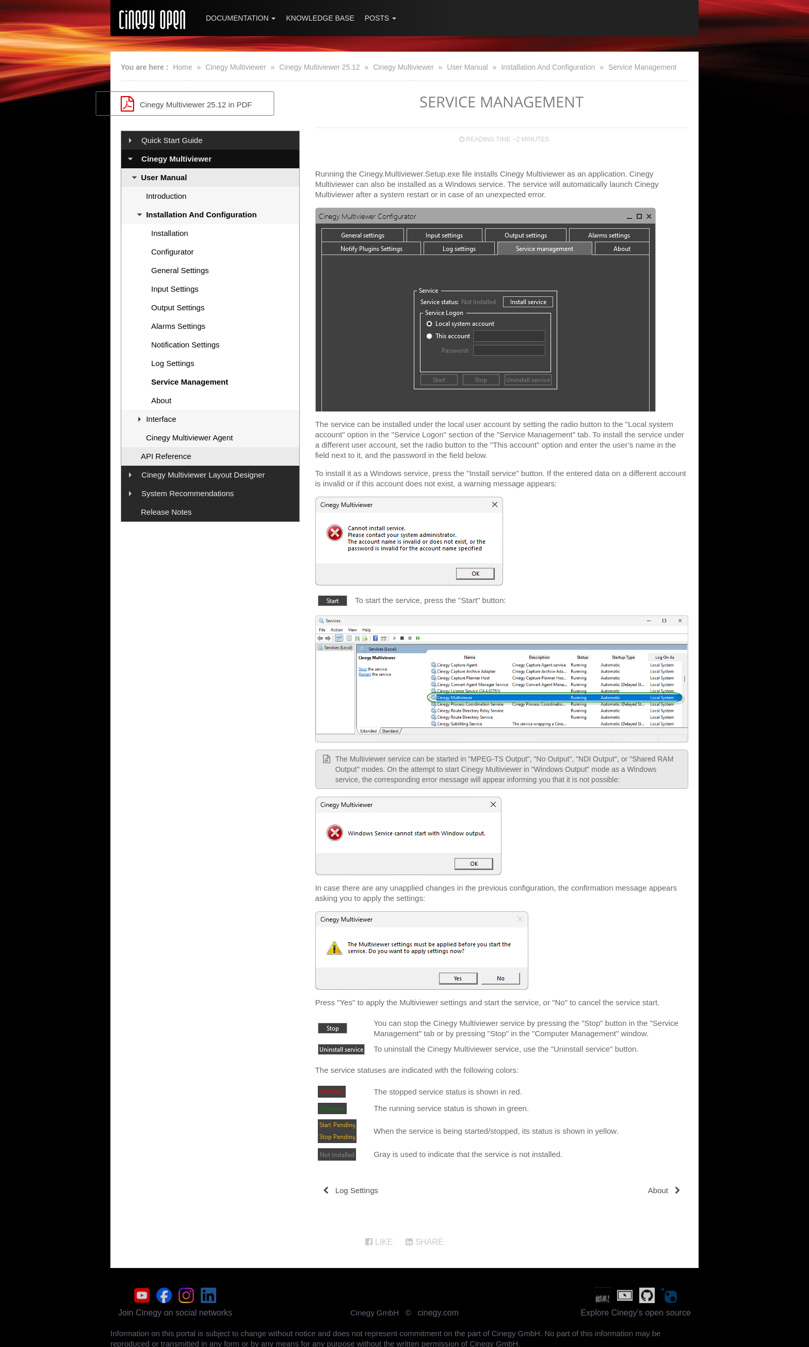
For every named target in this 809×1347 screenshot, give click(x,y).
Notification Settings (185, 344)
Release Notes (166, 512)
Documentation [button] (241, 18)
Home (182, 67)
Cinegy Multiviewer (235, 67)
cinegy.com (438, 1310)
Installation (169, 233)
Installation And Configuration (548, 67)
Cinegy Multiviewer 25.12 (319, 67)
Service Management (642, 67)
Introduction (166, 196)
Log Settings (172, 363)
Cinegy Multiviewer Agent (189, 437)
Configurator (172, 251)
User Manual (467, 67)
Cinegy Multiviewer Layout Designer (203, 474)
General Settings (180, 270)
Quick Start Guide (171, 140)
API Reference (166, 456)
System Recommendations (187, 493)
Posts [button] (380, 18)
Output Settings (177, 307)
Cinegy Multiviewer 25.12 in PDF (210, 104)
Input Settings (175, 288)
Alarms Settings (178, 326)
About (161, 400)
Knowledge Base (320, 18)
